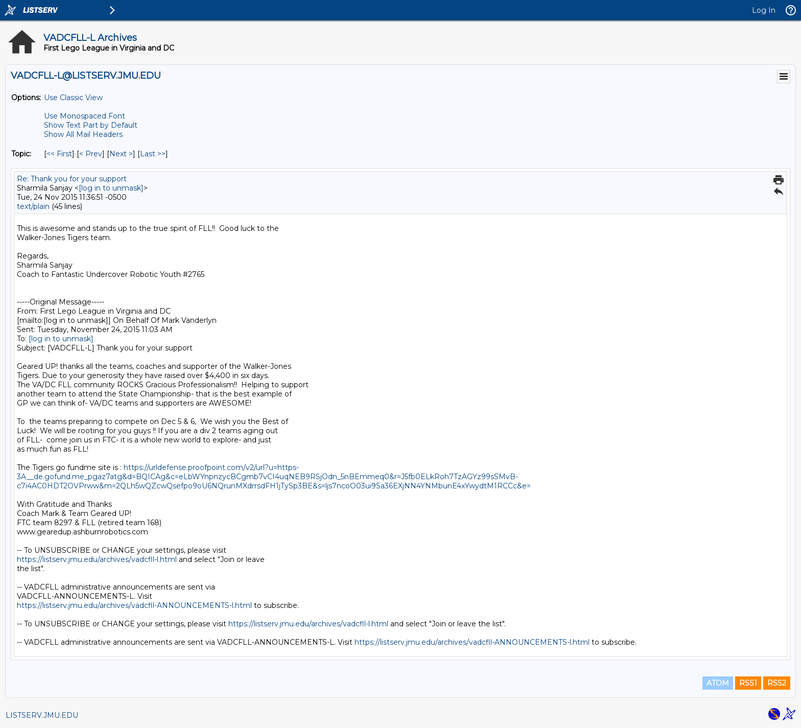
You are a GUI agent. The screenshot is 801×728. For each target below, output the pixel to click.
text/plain (33, 206)
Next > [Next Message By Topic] (121, 153)
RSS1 (748, 683)
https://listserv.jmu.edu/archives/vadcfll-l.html (97, 559)
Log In (763, 10)
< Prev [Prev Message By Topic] (90, 153)
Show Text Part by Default (90, 125)
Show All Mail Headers (83, 134)
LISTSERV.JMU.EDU (42, 715)
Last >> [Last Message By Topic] (153, 153)
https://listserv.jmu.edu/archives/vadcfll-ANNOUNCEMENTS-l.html (134, 605)
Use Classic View (73, 97)
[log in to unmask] (111, 188)
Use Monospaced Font (84, 116)
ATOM (717, 683)
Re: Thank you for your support (72, 178)
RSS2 (776, 683)
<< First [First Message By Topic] (59, 153)
